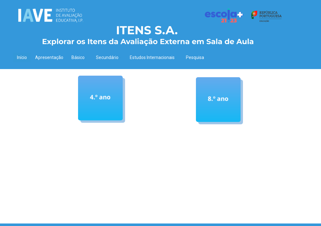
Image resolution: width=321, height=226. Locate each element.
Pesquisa (195, 57)
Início (22, 57)
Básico (79, 57)
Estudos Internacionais (154, 57)
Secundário (109, 57)
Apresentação (49, 57)
